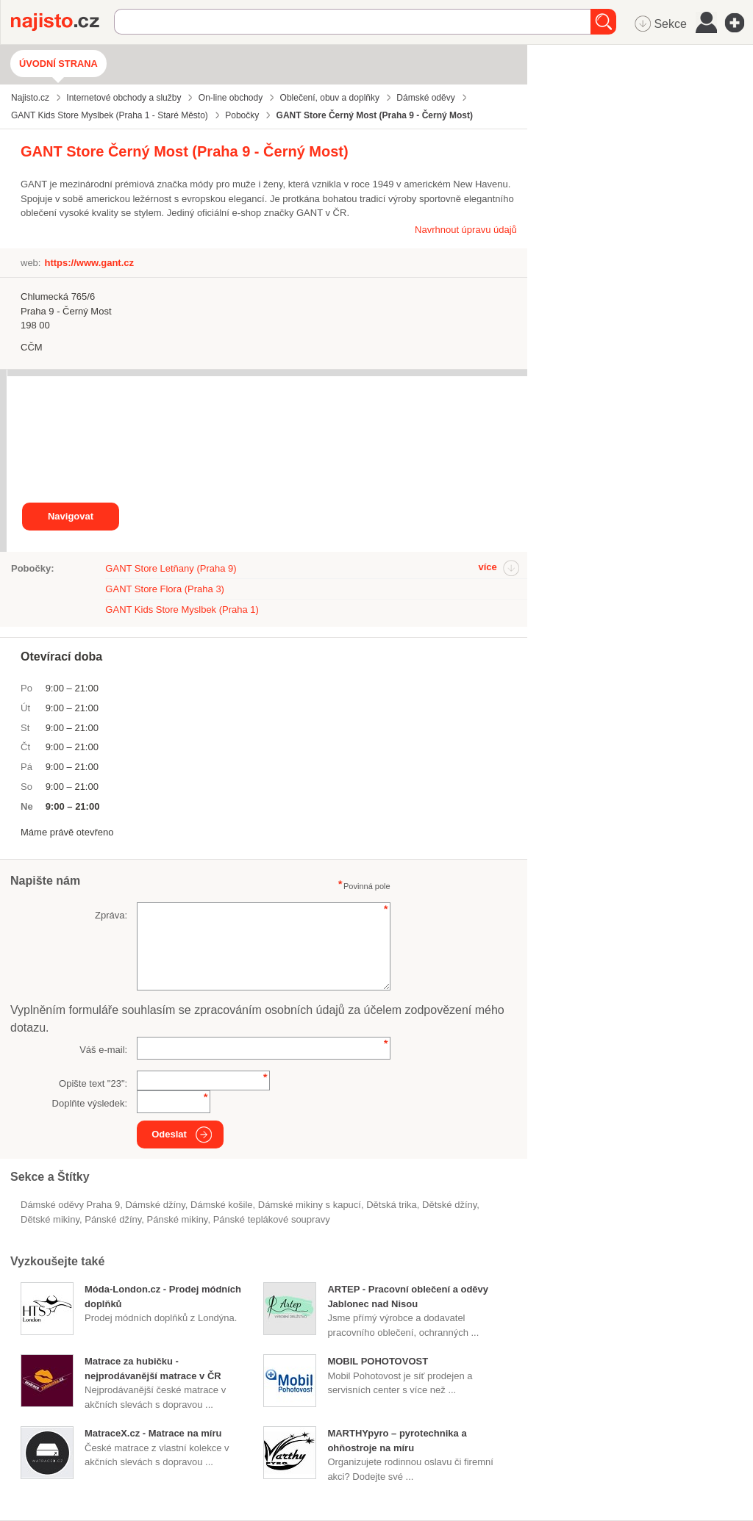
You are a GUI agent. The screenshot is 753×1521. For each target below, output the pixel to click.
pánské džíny (113, 1219)
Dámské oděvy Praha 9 (70, 1204)
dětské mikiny (50, 1219)
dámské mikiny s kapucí (309, 1204)
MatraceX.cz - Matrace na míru (153, 1433)
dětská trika (391, 1204)
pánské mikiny (177, 1219)
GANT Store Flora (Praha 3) (164, 588)
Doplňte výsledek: (90, 1103)
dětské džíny (449, 1204)
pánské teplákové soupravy (271, 1219)
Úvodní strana (58, 63)
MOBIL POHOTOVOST (377, 1361)
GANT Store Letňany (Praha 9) (170, 568)
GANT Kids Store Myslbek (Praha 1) (182, 609)
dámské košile (221, 1204)
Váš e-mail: (103, 1049)
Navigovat (70, 516)
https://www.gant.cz (89, 262)
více (487, 566)
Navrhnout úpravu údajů (466, 229)
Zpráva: (111, 915)
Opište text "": (93, 1083)
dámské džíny (155, 1204)
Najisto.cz (62, 22)
